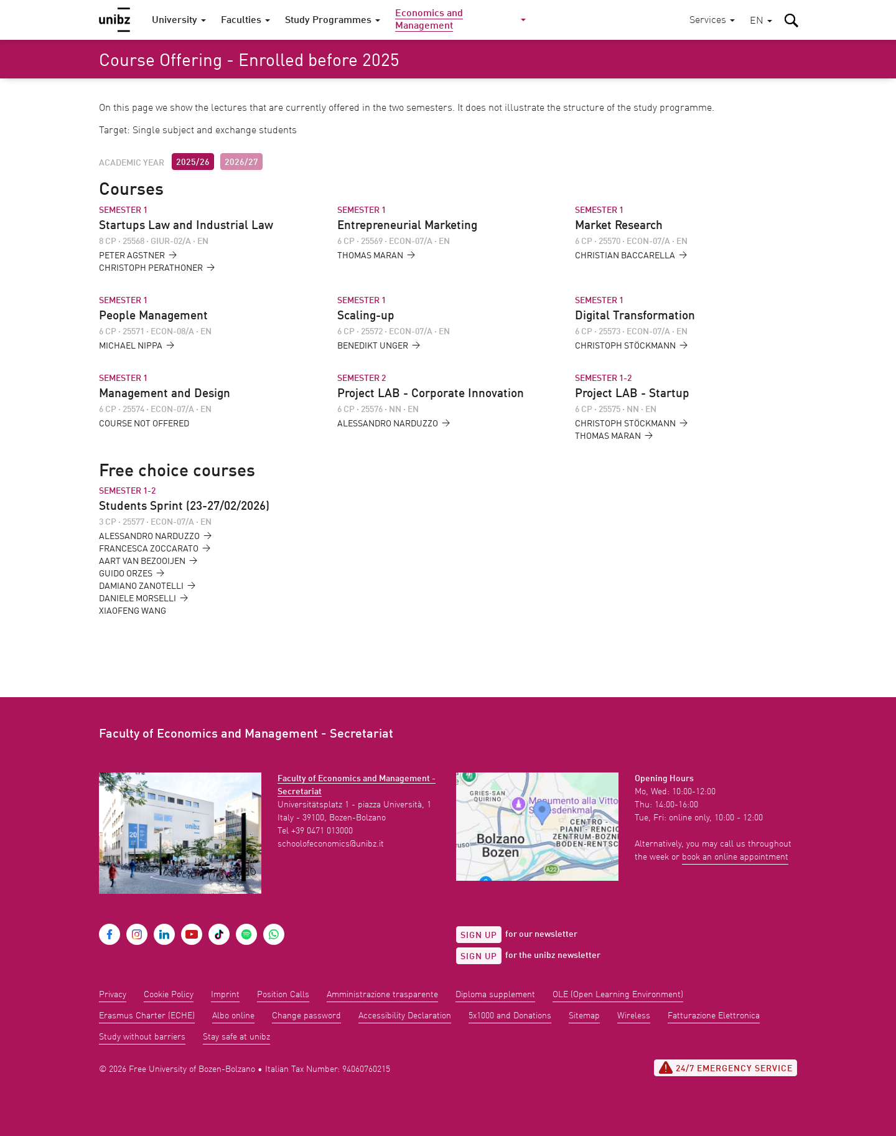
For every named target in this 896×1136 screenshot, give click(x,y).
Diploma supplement (495, 994)
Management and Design (164, 394)
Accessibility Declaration (404, 1016)
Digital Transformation (635, 316)
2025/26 (193, 162)
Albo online (233, 1016)
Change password (306, 1016)
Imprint (225, 994)
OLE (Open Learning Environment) (618, 994)
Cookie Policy (169, 994)
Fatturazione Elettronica (714, 1016)
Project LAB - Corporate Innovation (430, 394)
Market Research (619, 226)
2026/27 (241, 162)
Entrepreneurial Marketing (407, 226)
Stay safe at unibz (236, 1037)
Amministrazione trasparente (382, 994)
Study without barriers (142, 1037)
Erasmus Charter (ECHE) (147, 1016)
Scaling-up (365, 316)
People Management (153, 316)
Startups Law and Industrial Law (186, 226)
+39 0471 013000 (322, 831)
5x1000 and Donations (510, 1016)
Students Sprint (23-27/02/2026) (184, 506)
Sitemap (584, 1016)
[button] (761, 21)
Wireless (633, 1016)
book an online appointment (735, 857)
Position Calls (283, 994)
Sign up (478, 935)
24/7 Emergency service (725, 1067)
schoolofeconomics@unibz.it (331, 844)
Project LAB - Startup (632, 394)
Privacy (112, 994)
